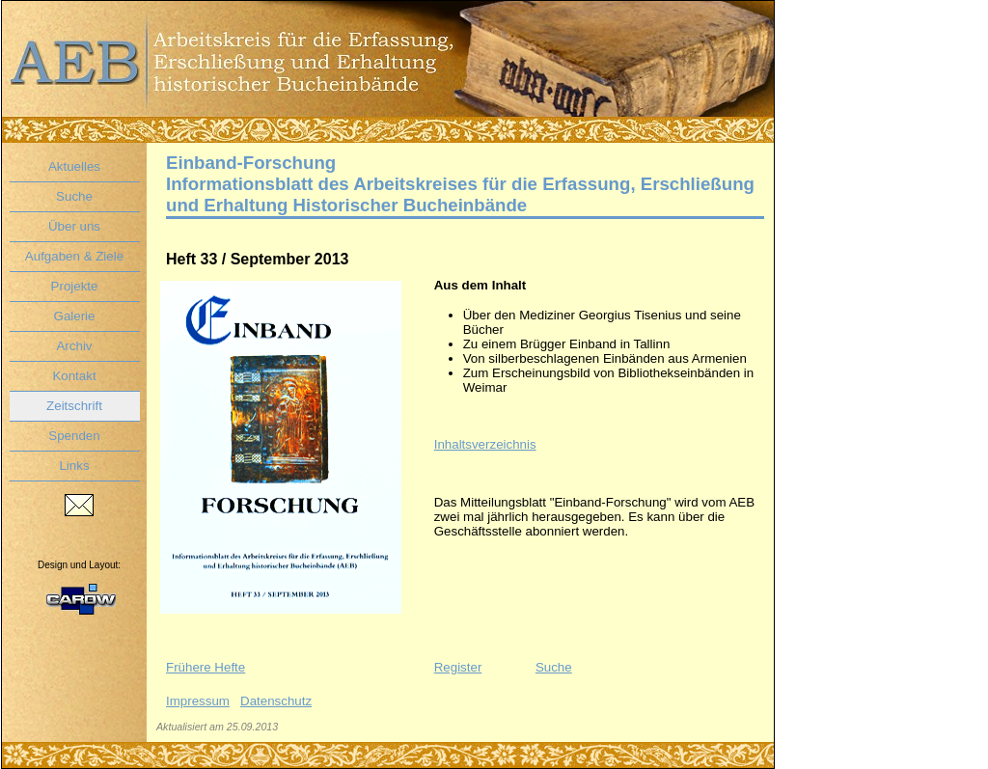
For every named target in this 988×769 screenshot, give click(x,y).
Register (458, 667)
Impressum (198, 701)
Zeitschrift (74, 405)
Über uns (74, 226)
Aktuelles (74, 166)
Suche (74, 196)
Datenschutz (276, 701)
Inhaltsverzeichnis (485, 444)
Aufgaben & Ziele (74, 256)
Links (74, 465)
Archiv (74, 346)
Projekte (74, 286)
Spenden (73, 435)
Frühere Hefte (205, 667)
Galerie (75, 316)
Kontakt (74, 376)
